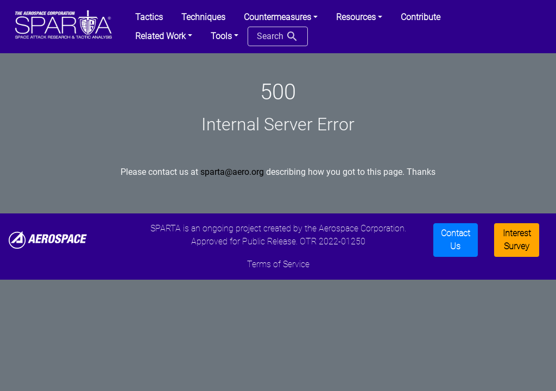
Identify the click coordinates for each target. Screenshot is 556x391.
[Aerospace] (48, 239)
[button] (281, 17)
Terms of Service (278, 264)
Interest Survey (517, 239)
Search (278, 36)
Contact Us (455, 239)
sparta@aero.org (232, 172)
